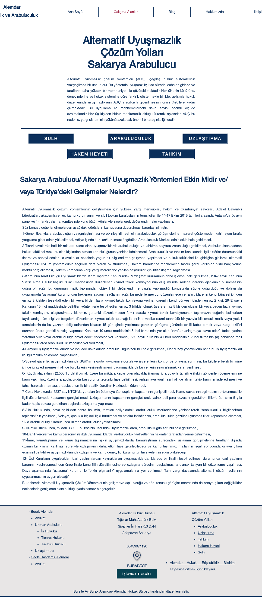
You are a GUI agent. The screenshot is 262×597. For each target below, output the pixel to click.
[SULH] (51, 138)
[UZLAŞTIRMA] (205, 138)
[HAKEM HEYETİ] (90, 154)
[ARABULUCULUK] (131, 138)
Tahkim (203, 539)
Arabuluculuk (208, 526)
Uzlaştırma (206, 533)
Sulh (201, 552)
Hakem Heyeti (209, 546)
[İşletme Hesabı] (137, 573)
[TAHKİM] (172, 154)
